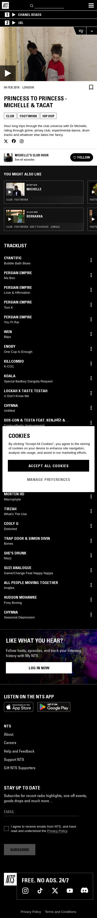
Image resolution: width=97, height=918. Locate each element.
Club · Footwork (17, 199)
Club (10, 116)
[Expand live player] (91, 31)
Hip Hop (48, 116)
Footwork (28, 116)
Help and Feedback (19, 751)
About (8, 734)
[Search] (32, 5)
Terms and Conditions (60, 912)
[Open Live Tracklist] (79, 31)
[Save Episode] (91, 87)
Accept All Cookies (48, 465)
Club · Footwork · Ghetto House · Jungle (33, 226)
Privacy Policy (57, 831)
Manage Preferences (48, 479)
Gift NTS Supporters (19, 767)
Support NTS (14, 759)
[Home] (5, 5)
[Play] (48, 54)
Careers (10, 742)
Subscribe (19, 849)
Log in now (39, 667)
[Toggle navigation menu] (91, 5)
